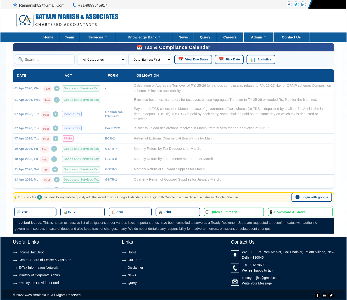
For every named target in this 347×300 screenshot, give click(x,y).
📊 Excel (119, 211)
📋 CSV (143, 211)
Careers (230, 37)
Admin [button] (257, 37)
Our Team (135, 259)
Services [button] (96, 37)
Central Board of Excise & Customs (45, 259)
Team (69, 37)
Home (48, 37)
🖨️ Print (167, 211)
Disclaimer (135, 266)
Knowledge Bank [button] (142, 37)
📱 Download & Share (241, 211)
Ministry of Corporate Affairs (39, 274)
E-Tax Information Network (38, 266)
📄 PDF (95, 211)
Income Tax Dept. (32, 251)
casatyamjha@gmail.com (261, 277)
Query (205, 37)
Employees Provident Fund (39, 282)
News (183, 37)
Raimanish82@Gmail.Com (42, 5)
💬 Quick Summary (199, 211)
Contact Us (291, 37)
